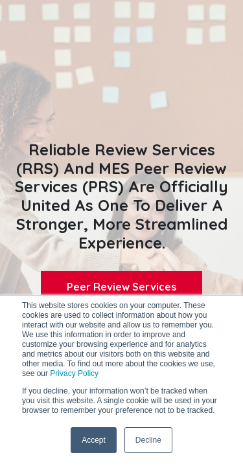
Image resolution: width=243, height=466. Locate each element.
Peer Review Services (121, 286)
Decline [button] (148, 440)
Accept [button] (94, 440)
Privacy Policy (74, 373)
